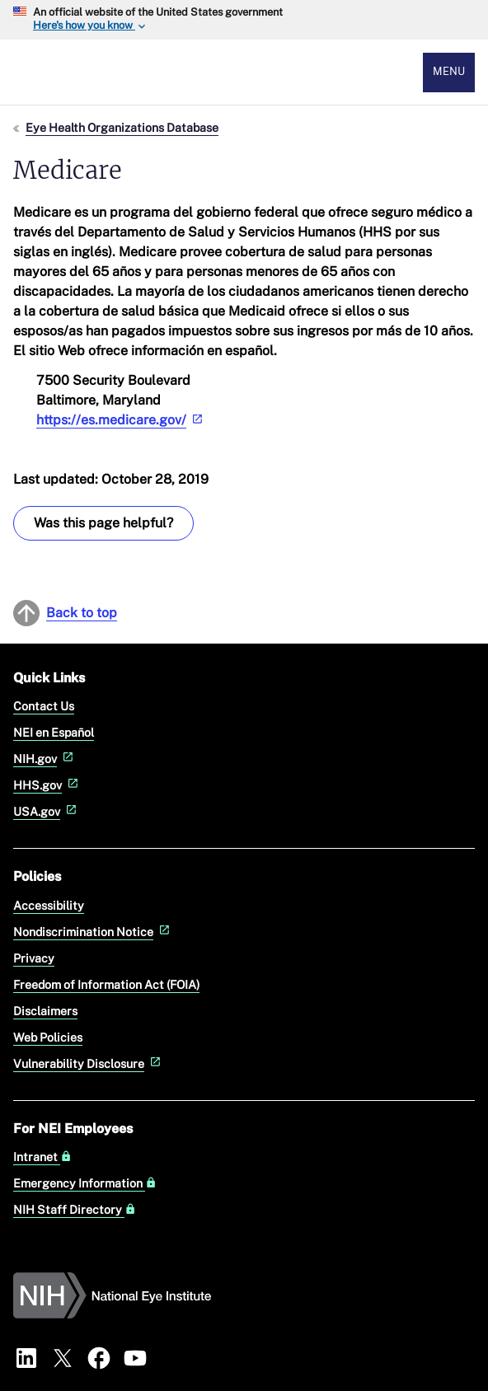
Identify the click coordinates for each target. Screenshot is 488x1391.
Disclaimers (45, 1011)
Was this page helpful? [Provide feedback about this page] (103, 523)
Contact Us (43, 706)
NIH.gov (45, 759)
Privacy (33, 958)
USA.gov (46, 811)
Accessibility (48, 905)
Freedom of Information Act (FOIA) (106, 984)
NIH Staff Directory (74, 1209)
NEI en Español (53, 732)
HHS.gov (47, 785)
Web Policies (47, 1037)
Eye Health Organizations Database (122, 127)
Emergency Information (85, 1183)
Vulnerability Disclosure (88, 1063)
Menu (449, 71)
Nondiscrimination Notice (93, 932)
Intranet (42, 1157)
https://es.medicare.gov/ (121, 420)
